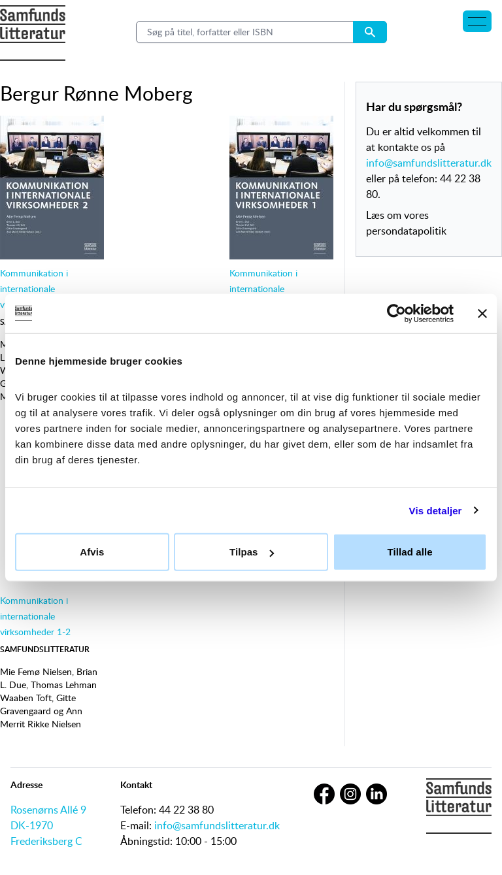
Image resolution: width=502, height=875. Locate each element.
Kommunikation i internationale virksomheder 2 (34, 288)
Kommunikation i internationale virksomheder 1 (263, 288)
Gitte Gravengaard (38, 704)
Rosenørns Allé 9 (48, 809)
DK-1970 (31, 825)
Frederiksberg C (46, 841)
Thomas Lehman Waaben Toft (48, 691)
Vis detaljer (435, 510)
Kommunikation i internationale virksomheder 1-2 (35, 616)
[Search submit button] (370, 32)
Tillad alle (410, 551)
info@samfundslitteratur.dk (429, 163)
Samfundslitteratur (45, 649)
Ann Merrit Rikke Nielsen (41, 717)
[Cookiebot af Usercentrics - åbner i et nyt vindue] (396, 313)
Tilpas (251, 551)
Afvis (92, 551)
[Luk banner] (482, 313)
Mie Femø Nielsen (36, 671)
